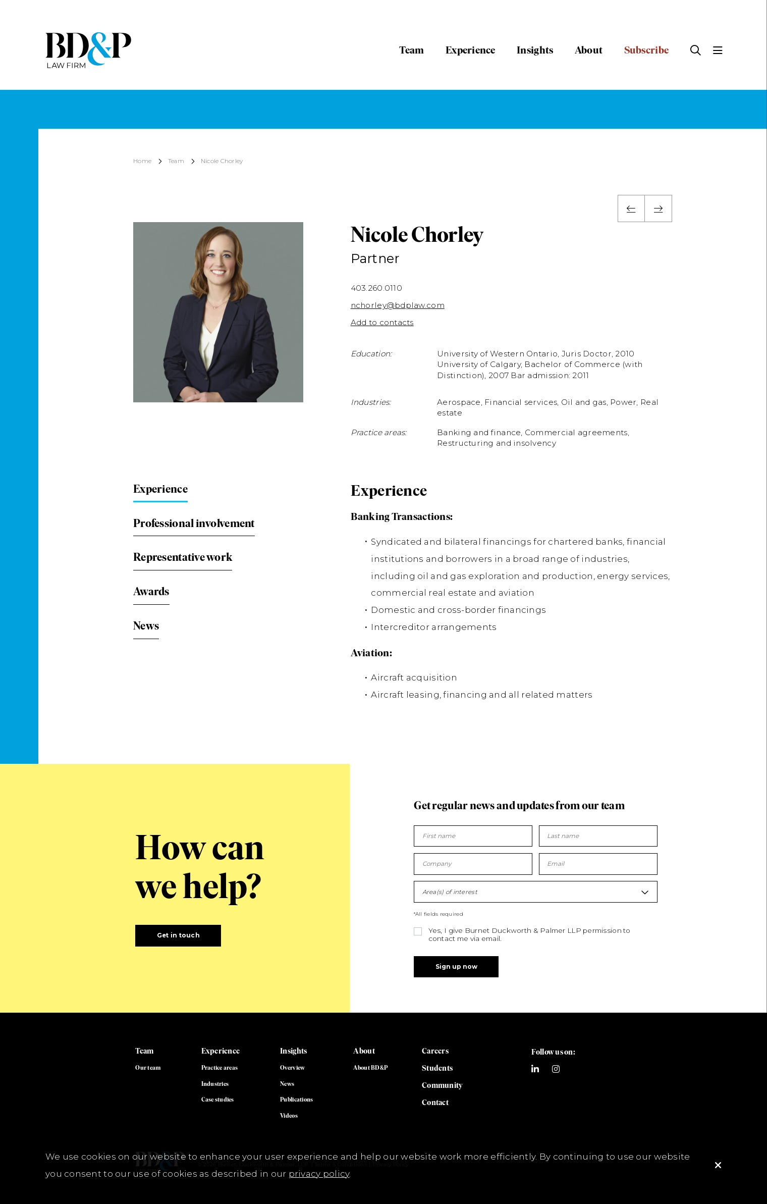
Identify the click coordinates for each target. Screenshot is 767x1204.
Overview (292, 1067)
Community (442, 1085)
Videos (289, 1115)
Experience (471, 50)
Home (142, 162)
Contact (435, 1102)
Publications (296, 1099)
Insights (535, 50)
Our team (147, 1067)
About (588, 50)
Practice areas (219, 1067)
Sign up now (456, 966)
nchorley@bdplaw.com (398, 305)
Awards (151, 591)
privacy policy (319, 1174)
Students (437, 1068)
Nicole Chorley (222, 162)
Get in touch (178, 935)
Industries (215, 1083)
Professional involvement (194, 523)
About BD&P (370, 1067)
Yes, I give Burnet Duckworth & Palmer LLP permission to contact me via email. (529, 934)
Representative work (182, 557)
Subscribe (646, 50)
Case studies (217, 1099)
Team (411, 50)
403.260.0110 (376, 288)
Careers (435, 1051)
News (146, 626)
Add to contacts (382, 322)
